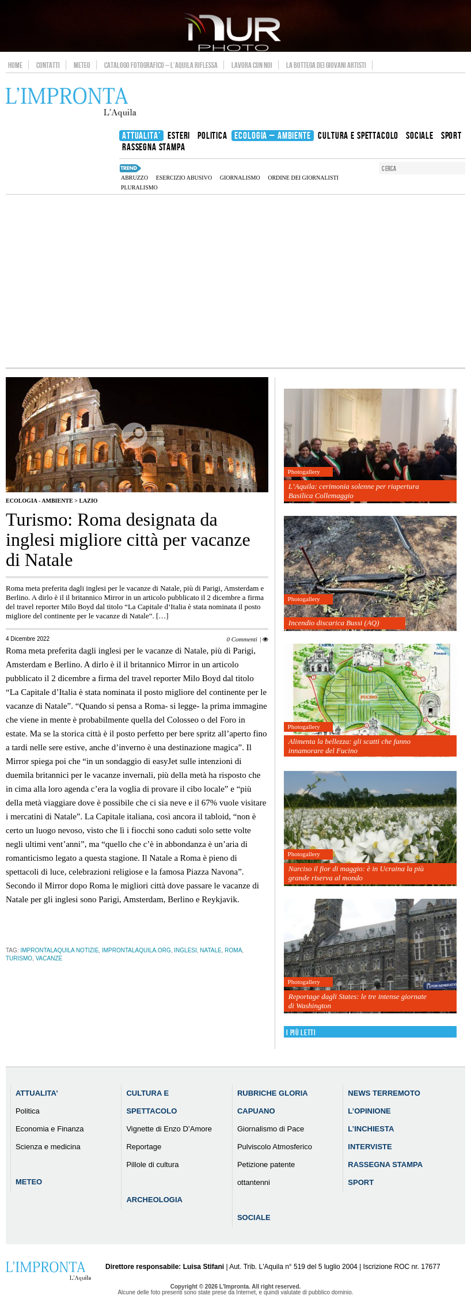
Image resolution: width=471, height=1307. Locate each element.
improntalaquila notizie (59, 950)
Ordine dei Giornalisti (303, 177)
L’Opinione (369, 1111)
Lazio (88, 500)
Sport (361, 1182)
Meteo (82, 65)
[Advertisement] (235, 281)
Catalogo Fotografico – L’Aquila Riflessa (161, 65)
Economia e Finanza (50, 1128)
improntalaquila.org (136, 950)
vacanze (49, 958)
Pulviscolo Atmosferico (274, 1146)
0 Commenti (241, 639)
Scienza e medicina (48, 1146)
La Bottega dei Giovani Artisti (326, 65)
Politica (28, 1111)
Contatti (48, 65)
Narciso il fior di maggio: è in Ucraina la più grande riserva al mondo (356, 873)
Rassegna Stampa (385, 1164)
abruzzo (134, 177)
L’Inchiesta (371, 1128)
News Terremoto (384, 1093)
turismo (19, 958)
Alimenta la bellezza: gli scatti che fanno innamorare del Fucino (349, 746)
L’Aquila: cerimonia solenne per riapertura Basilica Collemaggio (353, 491)
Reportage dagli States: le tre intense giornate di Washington (357, 1001)
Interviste (370, 1146)
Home (15, 65)
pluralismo (139, 187)
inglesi (185, 950)
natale (210, 950)
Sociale (254, 1217)
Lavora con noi (251, 65)
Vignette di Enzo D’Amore (169, 1128)
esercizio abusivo (184, 177)
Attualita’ (37, 1093)
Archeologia (154, 1199)
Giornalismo (240, 177)
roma (233, 950)
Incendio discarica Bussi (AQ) (333, 622)
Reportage (143, 1146)
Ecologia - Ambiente (39, 500)
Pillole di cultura (152, 1164)
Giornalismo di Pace (270, 1128)
